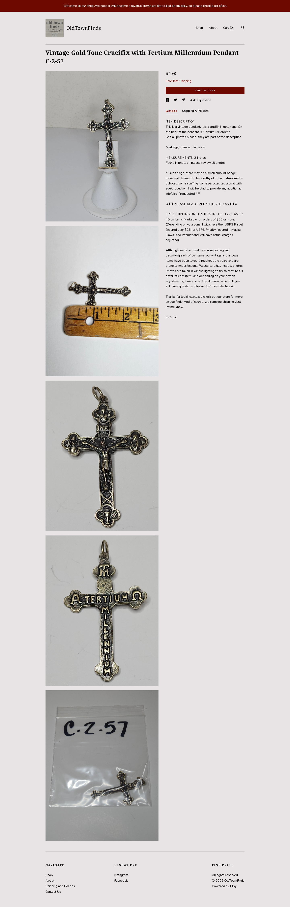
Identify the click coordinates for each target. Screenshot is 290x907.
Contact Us (53, 891)
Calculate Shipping (178, 81)
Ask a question (200, 100)
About (213, 28)
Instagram (121, 875)
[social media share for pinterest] (184, 100)
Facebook (121, 880)
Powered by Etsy (224, 886)
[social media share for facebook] (168, 100)
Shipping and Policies (60, 886)
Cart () (228, 28)
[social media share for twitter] (176, 100)
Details (172, 111)
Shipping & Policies (195, 111)
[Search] (242, 28)
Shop (199, 28)
